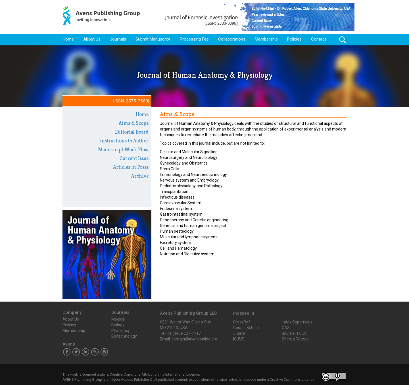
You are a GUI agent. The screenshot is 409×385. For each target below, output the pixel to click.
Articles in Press (131, 167)
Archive (140, 175)
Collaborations (231, 39)
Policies (294, 39)
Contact (318, 39)
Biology (117, 325)
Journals (118, 39)
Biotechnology (124, 336)
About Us (92, 39)
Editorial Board (132, 132)
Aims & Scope (134, 123)
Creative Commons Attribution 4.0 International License (154, 374)
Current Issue (134, 158)
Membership (266, 39)
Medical (118, 319)
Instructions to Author (124, 140)
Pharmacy (120, 330)
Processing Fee (194, 39)
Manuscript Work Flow (123, 149)
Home (68, 39)
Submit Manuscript (152, 39)
